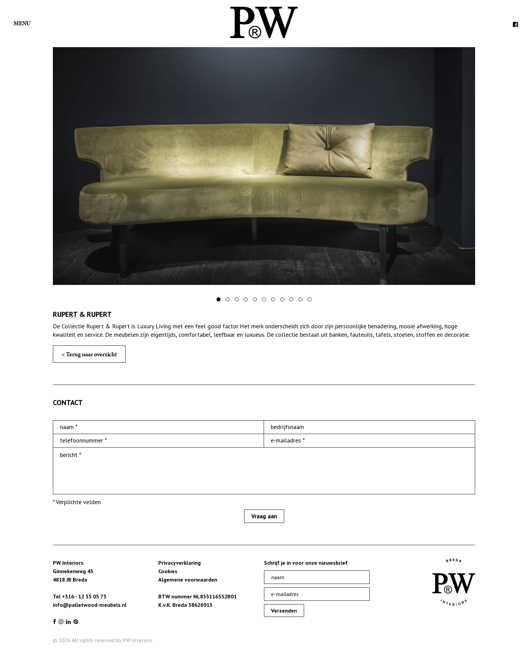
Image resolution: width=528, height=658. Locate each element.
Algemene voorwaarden (187, 579)
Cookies (167, 571)
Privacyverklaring (179, 562)
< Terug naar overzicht (89, 354)
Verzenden (284, 610)
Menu (22, 23)
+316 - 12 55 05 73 (84, 596)
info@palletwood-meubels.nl (90, 604)
